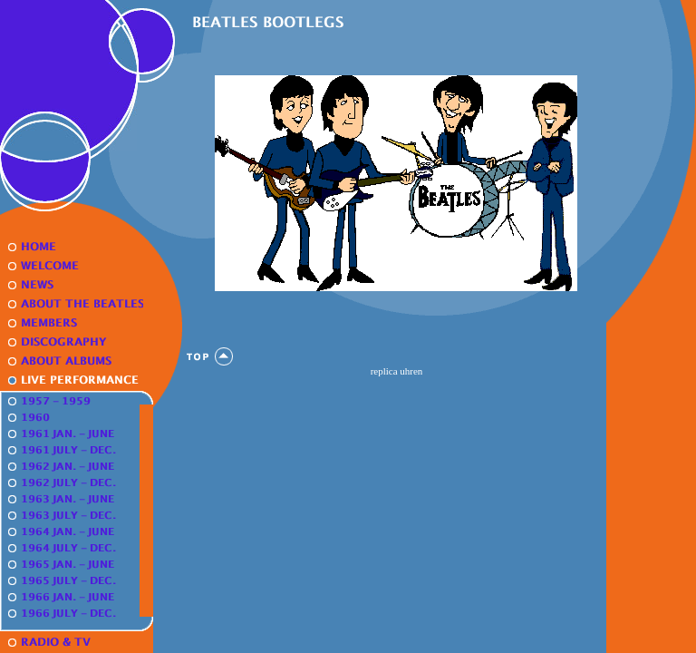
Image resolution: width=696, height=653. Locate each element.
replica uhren (397, 370)
